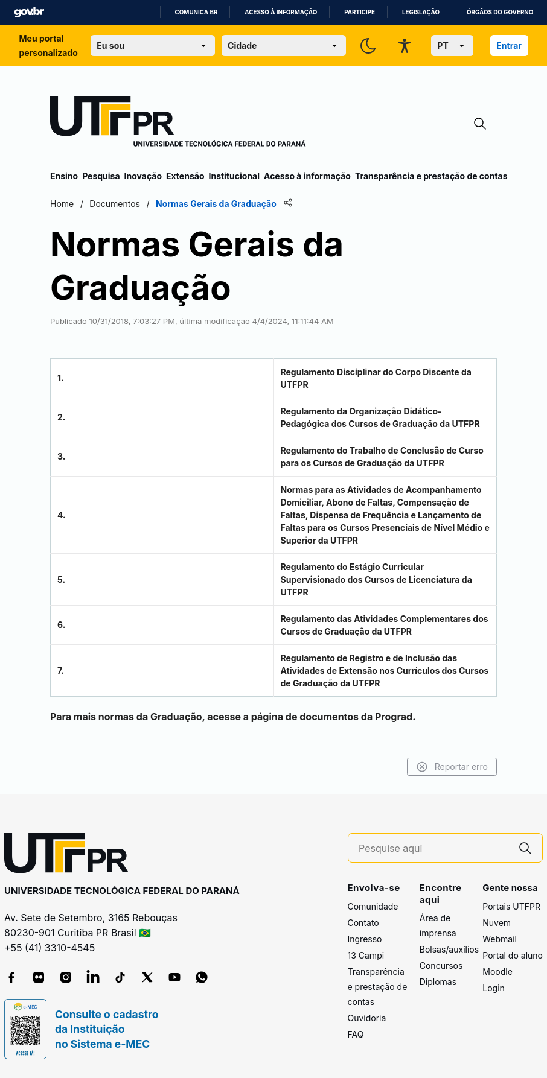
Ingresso (365, 939)
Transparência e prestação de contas (431, 176)
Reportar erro (452, 767)
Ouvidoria (367, 1018)
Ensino (64, 176)
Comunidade (373, 906)
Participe (359, 12)
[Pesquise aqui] (433, 848)
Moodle (497, 971)
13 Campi (366, 955)
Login (493, 988)
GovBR (29, 12)
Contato (363, 923)
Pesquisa (101, 176)
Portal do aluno (512, 955)
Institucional (234, 176)
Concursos (441, 965)
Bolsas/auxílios (449, 949)
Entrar (509, 45)
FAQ (356, 1034)
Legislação (421, 12)
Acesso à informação (281, 12)
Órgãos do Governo (500, 12)
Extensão (185, 176)
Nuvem (496, 923)
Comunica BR (196, 12)
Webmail (499, 939)
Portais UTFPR (511, 906)
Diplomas (438, 982)
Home (62, 203)
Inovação (143, 176)
